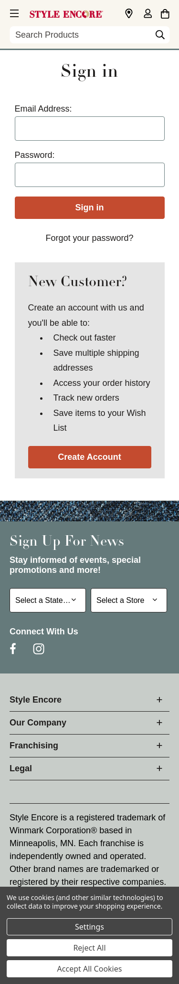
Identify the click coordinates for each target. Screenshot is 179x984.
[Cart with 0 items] (164, 12)
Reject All (89, 948)
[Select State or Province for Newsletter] (48, 600)
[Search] (160, 37)
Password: (35, 155)
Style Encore (36, 699)
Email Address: (43, 109)
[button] (13, 12)
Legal (21, 768)
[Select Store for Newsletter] (129, 600)
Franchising (34, 745)
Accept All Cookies (89, 968)
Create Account (89, 457)
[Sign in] (147, 14)
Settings (89, 927)
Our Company (38, 722)
